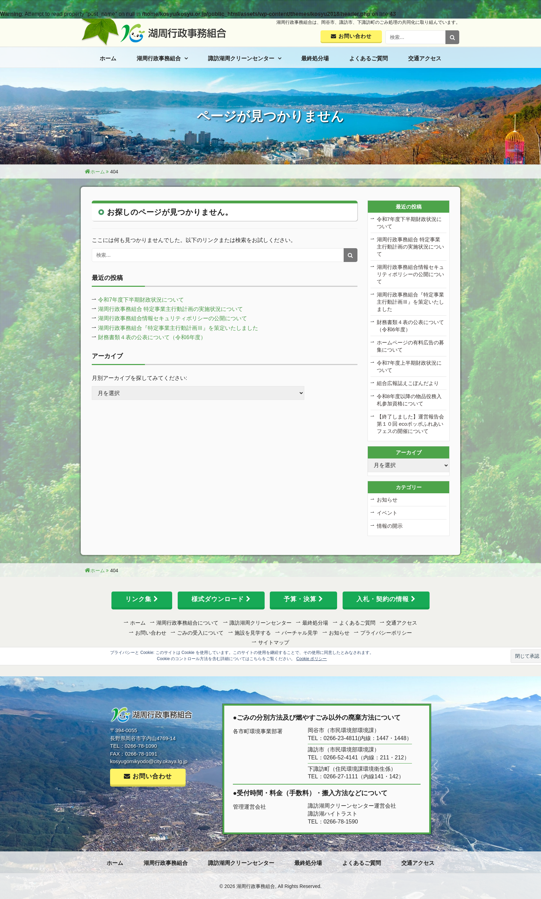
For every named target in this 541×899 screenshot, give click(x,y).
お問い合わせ (150, 633)
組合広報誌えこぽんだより (408, 383)
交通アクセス (424, 58)
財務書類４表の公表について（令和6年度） (152, 337)
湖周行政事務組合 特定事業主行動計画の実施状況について (170, 309)
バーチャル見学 (300, 633)
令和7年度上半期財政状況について (409, 366)
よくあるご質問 (368, 58)
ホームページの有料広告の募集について (410, 346)
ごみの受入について (200, 633)
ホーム (108, 58)
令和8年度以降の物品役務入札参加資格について (409, 399)
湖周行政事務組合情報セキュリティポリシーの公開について (172, 318)
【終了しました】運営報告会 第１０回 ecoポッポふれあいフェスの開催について (410, 424)
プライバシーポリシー (386, 633)
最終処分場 (315, 58)
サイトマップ (273, 642)
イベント (387, 513)
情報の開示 (390, 526)
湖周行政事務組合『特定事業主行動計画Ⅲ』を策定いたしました (178, 328)
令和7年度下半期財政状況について (141, 300)
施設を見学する (253, 633)
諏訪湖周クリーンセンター (241, 58)
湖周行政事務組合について (187, 623)
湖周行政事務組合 (159, 58)
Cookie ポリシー (311, 658)
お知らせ (387, 500)
